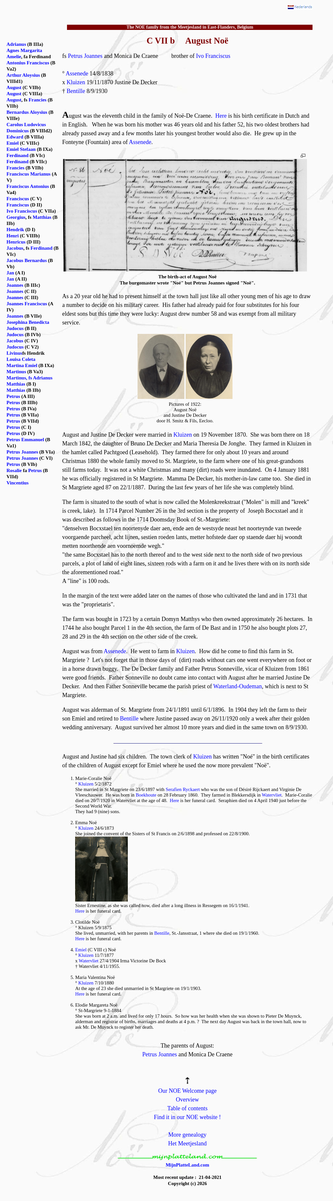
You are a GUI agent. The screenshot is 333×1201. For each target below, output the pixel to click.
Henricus (16, 241)
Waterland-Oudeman (237, 686)
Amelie (14, 56)
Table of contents (187, 1108)
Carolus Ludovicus (26, 124)
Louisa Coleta (21, 359)
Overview (187, 1099)
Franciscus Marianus (28, 174)
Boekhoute (146, 795)
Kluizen (76, 82)
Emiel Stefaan (21, 149)
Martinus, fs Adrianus (29, 377)
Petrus (13, 396)
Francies (38, 99)
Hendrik (15, 229)
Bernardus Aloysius (27, 112)
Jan (10, 272)
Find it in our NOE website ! (187, 1117)
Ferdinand (18, 155)
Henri (13, 235)
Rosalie (14, 470)
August (14, 87)
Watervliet (272, 795)
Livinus (14, 353)
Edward (15, 136)
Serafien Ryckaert (183, 789)
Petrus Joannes (85, 56)
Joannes (15, 285)
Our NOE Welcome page (187, 1091)
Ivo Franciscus (213, 56)
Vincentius (18, 482)
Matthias (42, 217)
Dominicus (18, 130)
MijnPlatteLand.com (187, 1165)
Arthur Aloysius (23, 75)
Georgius (16, 217)
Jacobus (15, 248)
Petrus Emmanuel (25, 439)
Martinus (16, 371)
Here (221, 115)
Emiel (81, 949)
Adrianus (16, 44)
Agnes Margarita (24, 50)
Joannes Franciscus (27, 303)
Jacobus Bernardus (27, 260)
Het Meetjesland (187, 1143)
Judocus (15, 328)
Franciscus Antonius (28, 186)
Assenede (77, 73)
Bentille (76, 91)
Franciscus (18, 198)
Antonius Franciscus (28, 62)
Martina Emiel (22, 365)
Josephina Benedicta (28, 322)
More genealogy (187, 1134)
